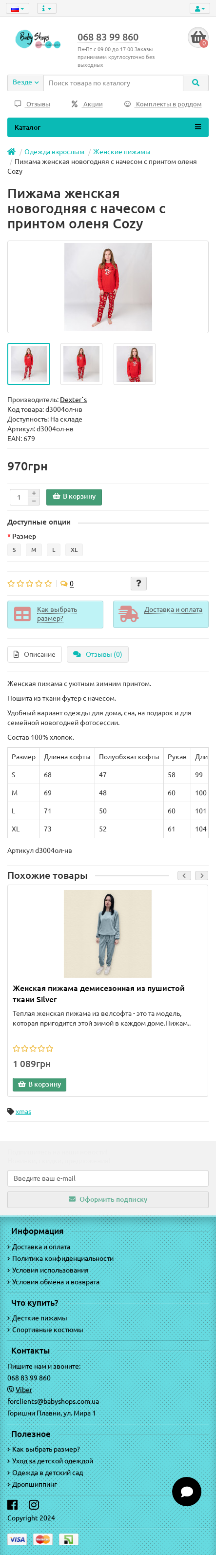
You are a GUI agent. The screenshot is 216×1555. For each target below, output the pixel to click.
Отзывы (32, 104)
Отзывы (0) (97, 654)
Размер (24, 536)
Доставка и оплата (38, 1247)
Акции (87, 104)
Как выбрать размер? (43, 1449)
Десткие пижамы (37, 1318)
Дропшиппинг (32, 1484)
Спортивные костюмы (45, 1329)
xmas (23, 1111)
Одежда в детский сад (45, 1472)
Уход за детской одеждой (50, 1461)
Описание (35, 654)
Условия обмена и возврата (53, 1282)
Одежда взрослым (54, 152)
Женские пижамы (122, 152)
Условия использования (48, 1270)
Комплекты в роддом (163, 104)
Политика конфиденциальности (60, 1258)
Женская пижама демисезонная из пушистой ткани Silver (99, 994)
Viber (24, 1389)
